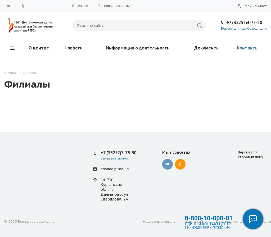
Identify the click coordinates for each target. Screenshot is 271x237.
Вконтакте (8, 5)
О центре (80, 5)
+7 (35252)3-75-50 (244, 22)
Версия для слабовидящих (244, 28)
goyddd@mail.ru (115, 169)
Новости (74, 48)
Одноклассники (22, 5)
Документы (207, 48)
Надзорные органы (159, 221)
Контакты (248, 48)
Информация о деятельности (138, 48)
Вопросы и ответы (114, 5)
